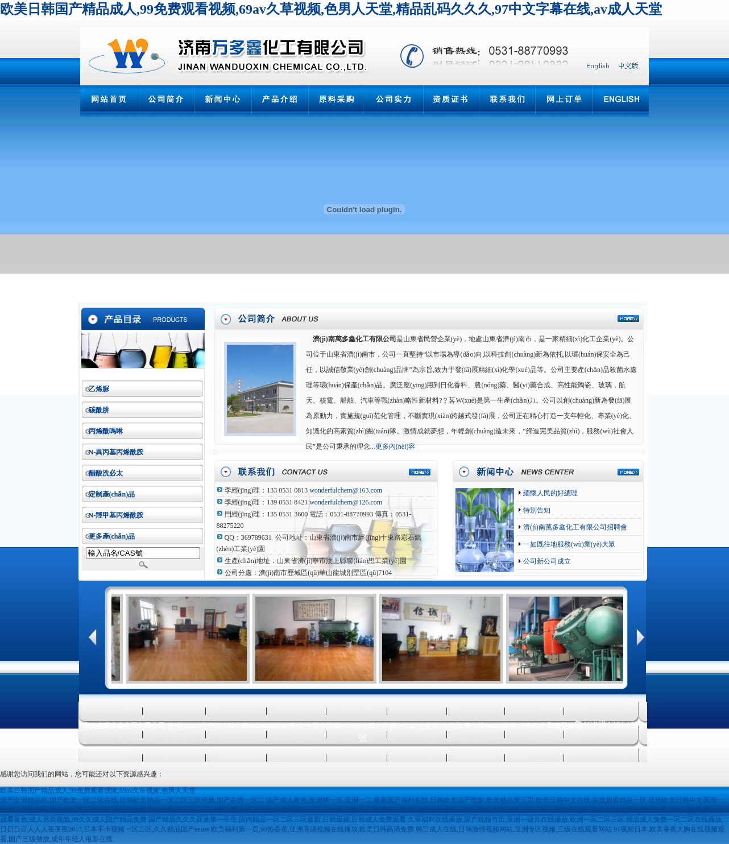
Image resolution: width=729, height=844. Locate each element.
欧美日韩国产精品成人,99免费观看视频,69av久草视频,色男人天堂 (98, 791)
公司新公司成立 (546, 561)
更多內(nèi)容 (395, 446)
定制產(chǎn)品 (112, 494)
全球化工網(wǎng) (389, 726)
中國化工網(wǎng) (332, 726)
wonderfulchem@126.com (345, 502)
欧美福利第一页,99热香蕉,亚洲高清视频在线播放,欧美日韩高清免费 (312, 829)
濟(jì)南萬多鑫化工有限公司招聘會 (574, 527)
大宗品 (451, 726)
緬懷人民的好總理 (549, 493)
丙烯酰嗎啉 (106, 431)
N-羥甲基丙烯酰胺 (116, 515)
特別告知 (535, 510)
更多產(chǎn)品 (112, 536)
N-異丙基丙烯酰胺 (116, 452)
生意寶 (429, 726)
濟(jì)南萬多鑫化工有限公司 (354, 339)
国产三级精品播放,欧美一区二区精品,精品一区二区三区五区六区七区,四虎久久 (499, 810)
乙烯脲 (99, 389)
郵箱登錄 (560, 726)
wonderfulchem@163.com (345, 490)
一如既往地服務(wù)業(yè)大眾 (568, 544)
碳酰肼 (99, 410)
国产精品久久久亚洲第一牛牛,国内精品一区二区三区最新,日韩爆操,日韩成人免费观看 (277, 820)
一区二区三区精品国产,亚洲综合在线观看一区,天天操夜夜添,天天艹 (277, 810)
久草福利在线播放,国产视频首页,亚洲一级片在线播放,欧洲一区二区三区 (516, 820)
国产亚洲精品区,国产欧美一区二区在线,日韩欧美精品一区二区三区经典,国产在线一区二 (132, 800)
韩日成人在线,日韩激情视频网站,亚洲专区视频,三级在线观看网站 (514, 829)
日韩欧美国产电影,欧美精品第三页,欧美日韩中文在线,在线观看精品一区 (538, 800)
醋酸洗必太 (106, 473)
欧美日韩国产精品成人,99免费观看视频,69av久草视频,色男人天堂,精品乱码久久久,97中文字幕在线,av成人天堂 (331, 9)
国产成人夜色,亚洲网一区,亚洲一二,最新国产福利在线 (347, 800)
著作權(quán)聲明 (490, 726)
